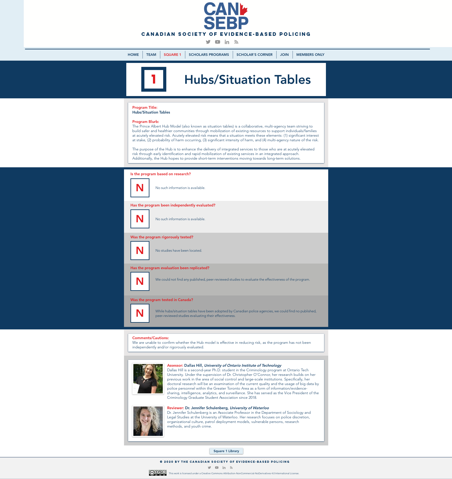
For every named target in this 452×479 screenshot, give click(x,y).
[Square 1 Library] (226, 451)
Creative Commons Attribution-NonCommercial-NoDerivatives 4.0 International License (250, 473)
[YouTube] (217, 42)
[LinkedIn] (227, 42)
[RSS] (236, 42)
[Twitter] (208, 42)
